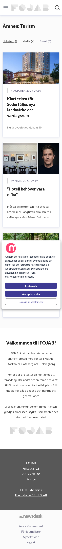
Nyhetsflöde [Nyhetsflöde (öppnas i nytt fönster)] (31, 537)
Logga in (31, 542)
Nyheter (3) (10, 41)
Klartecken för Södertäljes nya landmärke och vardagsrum (21, 107)
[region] (30, 274)
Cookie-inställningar (31, 301)
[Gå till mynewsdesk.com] (31, 516)
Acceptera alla (31, 293)
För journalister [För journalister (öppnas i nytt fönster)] (31, 531)
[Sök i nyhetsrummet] (57, 7)
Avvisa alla (31, 285)
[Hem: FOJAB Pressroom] (30, 7)
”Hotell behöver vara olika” (26, 191)
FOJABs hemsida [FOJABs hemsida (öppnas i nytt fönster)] (31, 490)
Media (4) (28, 41)
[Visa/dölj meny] (5, 7)
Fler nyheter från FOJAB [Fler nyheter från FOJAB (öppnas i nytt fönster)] (31, 495)
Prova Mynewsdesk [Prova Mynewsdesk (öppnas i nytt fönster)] (31, 526)
